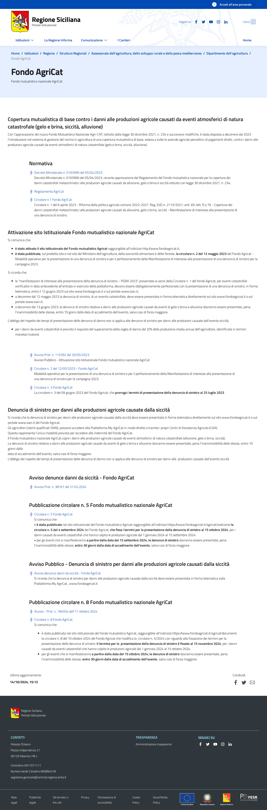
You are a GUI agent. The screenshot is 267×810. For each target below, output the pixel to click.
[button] (251, 21)
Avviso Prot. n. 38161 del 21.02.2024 (57, 486)
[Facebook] (189, 21)
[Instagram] (211, 21)
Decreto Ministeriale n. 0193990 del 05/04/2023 (65, 172)
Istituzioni (31, 53)
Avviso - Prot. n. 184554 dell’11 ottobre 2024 (63, 611)
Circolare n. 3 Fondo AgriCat (50, 387)
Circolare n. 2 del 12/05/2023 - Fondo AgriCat (63, 368)
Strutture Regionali (73, 53)
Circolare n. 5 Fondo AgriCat (50, 514)
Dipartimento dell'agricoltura (227, 53)
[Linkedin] (218, 21)
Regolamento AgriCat (46, 191)
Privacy (85, 797)
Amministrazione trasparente (154, 744)
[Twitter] (196, 21)
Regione (49, 53)
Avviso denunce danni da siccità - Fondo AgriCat (65, 573)
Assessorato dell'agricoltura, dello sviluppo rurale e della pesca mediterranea (146, 53)
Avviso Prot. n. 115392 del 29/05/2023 (59, 354)
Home (15, 53)
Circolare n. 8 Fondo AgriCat (50, 619)
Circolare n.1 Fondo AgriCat (50, 199)
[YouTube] (203, 21)
